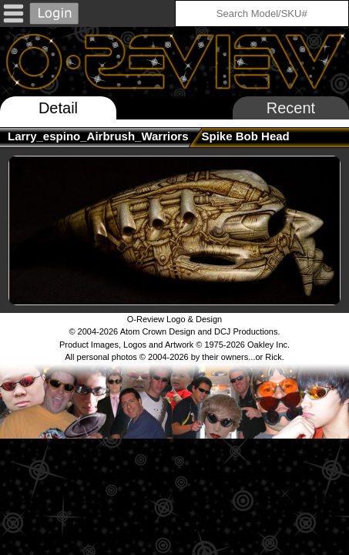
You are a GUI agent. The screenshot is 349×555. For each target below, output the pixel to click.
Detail (58, 107)
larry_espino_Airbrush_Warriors (98, 136)
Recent (291, 107)
